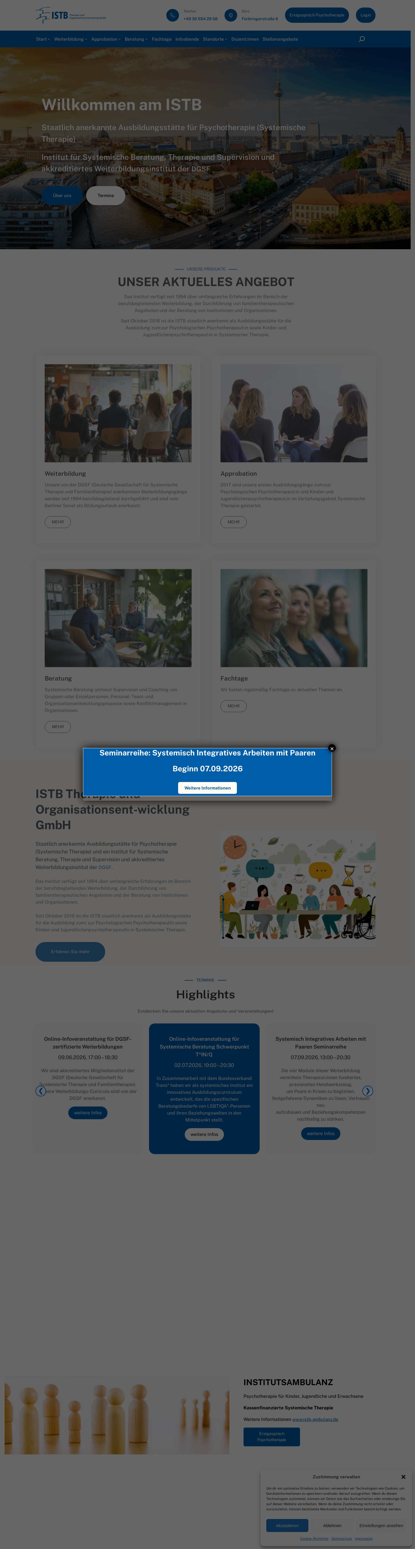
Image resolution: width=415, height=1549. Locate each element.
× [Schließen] (332, 748)
